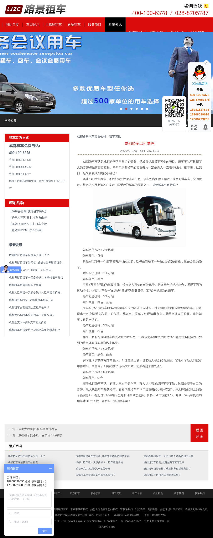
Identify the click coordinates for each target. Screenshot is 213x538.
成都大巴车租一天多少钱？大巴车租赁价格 (34, 292)
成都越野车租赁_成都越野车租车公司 (31, 299)
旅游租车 (74, 24)
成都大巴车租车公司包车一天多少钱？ (32, 314)
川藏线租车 (53, 24)
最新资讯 (15, 245)
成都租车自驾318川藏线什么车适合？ (31, 270)
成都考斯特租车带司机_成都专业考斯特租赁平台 (38, 262)
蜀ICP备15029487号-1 (132, 521)
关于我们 (179, 493)
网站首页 (12, 24)
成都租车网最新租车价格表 (25, 285)
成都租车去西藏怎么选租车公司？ (29, 307)
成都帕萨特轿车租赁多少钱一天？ (29, 255)
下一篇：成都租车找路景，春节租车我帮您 (34, 435)
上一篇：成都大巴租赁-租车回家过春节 (32, 429)
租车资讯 (115, 24)
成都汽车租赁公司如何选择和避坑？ (96, 474)
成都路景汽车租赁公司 (91, 136)
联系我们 (200, 493)
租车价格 (137, 493)
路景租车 (97, 521)
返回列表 (199, 433)
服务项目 (94, 24)
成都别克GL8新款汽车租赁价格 (27, 322)
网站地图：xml (106, 526)
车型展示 (33, 24)
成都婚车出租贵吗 (164, 184)
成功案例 (158, 493)
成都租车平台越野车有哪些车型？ (162, 474)
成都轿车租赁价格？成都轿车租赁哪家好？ (34, 329)
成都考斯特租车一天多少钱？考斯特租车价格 (36, 277)
